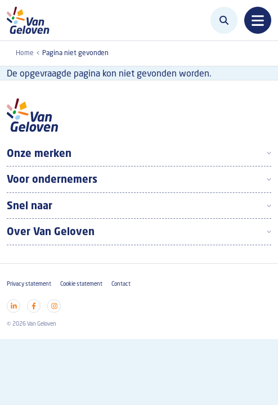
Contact (121, 283)
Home (25, 52)
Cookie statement (81, 283)
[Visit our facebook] (34, 306)
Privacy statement (29, 283)
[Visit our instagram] (54, 306)
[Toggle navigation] (257, 20)
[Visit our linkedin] (13, 306)
